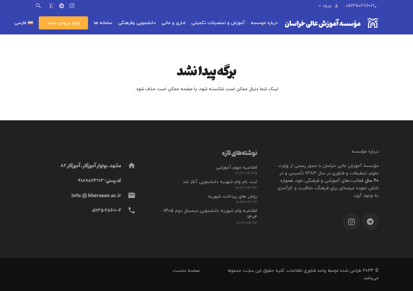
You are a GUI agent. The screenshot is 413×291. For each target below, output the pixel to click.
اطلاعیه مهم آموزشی (236, 167)
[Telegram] (62, 6)
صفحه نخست (186, 271)
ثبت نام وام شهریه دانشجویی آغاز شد (220, 182)
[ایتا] (51, 6)
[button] (328, 5)
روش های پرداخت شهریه (232, 196)
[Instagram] (72, 6)
